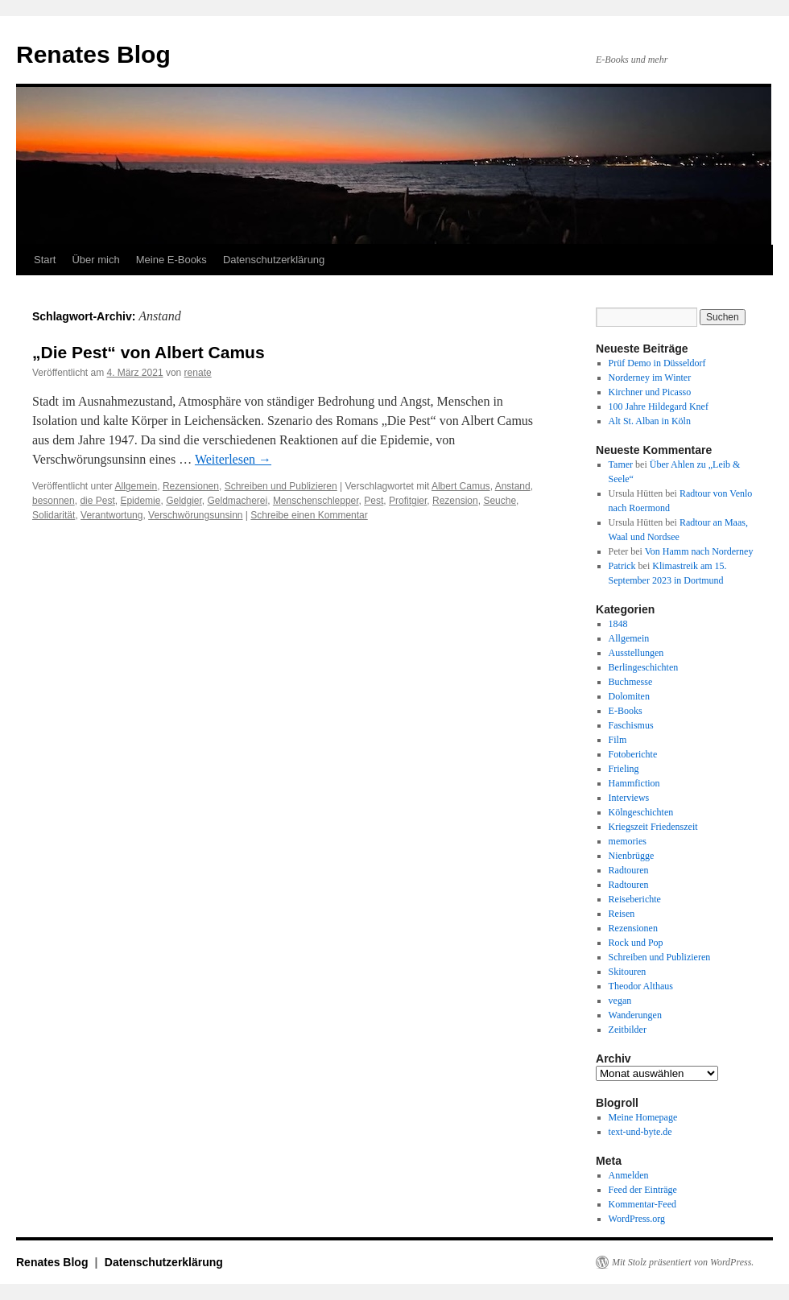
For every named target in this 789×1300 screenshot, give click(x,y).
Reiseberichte (635, 899)
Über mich (95, 260)
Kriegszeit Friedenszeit (653, 826)
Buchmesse (631, 681)
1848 (618, 623)
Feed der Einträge (643, 1189)
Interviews (629, 797)
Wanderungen (635, 1015)
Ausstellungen (636, 652)
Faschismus (631, 725)
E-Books (625, 710)
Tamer (621, 464)
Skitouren (627, 971)
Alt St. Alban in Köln (650, 421)
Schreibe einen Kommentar (308, 515)
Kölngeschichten (641, 812)
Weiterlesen (233, 459)
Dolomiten (629, 696)
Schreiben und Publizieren (281, 486)
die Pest (97, 500)
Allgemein (136, 486)
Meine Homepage (643, 1117)
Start (45, 260)
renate (198, 372)
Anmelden (629, 1175)
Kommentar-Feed (642, 1204)
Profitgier (408, 500)
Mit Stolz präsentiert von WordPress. (683, 1262)
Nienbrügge (632, 855)
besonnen (53, 500)
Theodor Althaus (641, 986)
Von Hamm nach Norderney (699, 551)
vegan (620, 1000)
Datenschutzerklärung (273, 260)
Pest (373, 500)
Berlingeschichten (644, 667)
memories (627, 841)
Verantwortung (112, 515)
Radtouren (629, 870)
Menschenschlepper (316, 500)
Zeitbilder (627, 1029)
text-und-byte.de (640, 1131)
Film (618, 739)
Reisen (622, 913)
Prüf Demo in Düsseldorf (657, 363)
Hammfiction (634, 783)
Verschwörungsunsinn (195, 515)
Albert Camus (461, 486)
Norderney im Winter (650, 377)
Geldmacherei (238, 500)
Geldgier (184, 500)
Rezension (455, 500)
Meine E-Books (171, 260)
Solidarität (53, 515)
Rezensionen (191, 486)
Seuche (499, 500)
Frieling (624, 768)
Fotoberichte (633, 754)
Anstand (513, 486)
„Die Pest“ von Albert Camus (148, 352)
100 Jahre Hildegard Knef (658, 406)
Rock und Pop (636, 942)
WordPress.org (637, 1218)
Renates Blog (93, 54)
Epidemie (140, 500)
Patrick (622, 566)
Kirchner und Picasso (650, 392)
